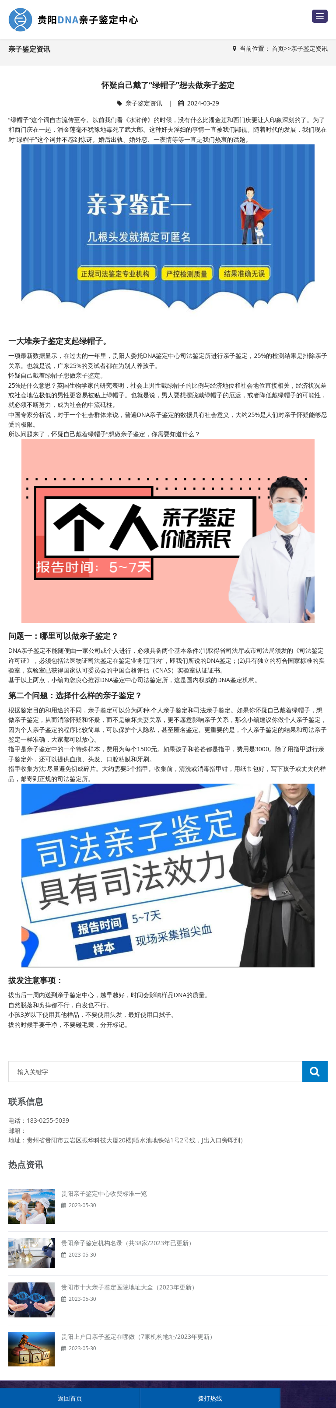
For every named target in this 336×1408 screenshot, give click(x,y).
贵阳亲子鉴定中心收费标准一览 (104, 1193)
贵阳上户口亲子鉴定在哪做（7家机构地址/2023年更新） (138, 1336)
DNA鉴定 (155, 355)
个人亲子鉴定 (39, 729)
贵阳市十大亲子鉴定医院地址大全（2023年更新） (129, 1287)
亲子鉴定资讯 (309, 48)
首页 (278, 48)
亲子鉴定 (69, 995)
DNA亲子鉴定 (27, 650)
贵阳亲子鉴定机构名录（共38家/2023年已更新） (128, 1243)
